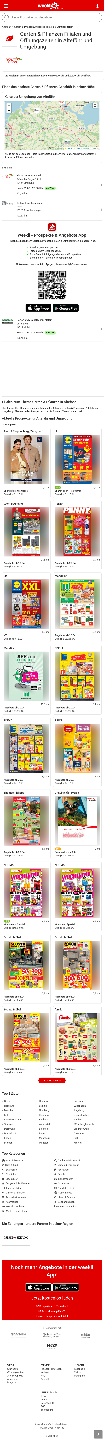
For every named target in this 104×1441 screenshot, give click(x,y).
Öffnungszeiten (15, 1372)
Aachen (77, 1119)
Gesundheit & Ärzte (14, 1197)
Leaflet (68, 148)
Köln (5, 1115)
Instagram (79, 1375)
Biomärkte (9, 1174)
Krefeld (76, 1142)
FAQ (43, 1375)
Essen (6, 1138)
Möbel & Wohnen (13, 1206)
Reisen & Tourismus (66, 1165)
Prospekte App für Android (52, 1306)
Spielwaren (62, 1183)
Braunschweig (80, 1128)
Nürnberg (43, 1110)
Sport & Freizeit (64, 1188)
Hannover (43, 1101)
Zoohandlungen (64, 1201)
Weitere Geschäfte (65, 1206)
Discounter (9, 1178)
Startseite (12, 1368)
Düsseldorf (9, 1133)
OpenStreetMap (82, 148)
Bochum (42, 1119)
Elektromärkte (12, 1188)
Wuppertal (43, 1124)
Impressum (47, 1409)
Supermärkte (63, 1192)
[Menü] (6, 6)
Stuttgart (8, 1124)
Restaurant (61, 1169)
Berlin (60, 8)
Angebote (12, 1379)
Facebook (79, 1368)
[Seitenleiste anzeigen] (98, 1434)
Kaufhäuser (10, 1201)
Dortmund (8, 1128)
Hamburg (8, 1105)
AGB (43, 1406)
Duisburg (43, 1115)
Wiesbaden (79, 1105)
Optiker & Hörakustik (67, 1160)
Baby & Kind (10, 1165)
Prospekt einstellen (51, 1368)
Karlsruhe (78, 1101)
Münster (42, 1142)
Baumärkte (9, 1169)
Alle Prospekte (52, 1080)
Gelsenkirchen (80, 1115)
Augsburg (78, 1110)
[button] (95, 105)
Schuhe (60, 1174)
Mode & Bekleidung (14, 1211)
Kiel (75, 1138)
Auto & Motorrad (13, 1160)
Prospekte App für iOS (52, 1311)
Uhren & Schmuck (65, 1197)
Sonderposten (63, 1178)
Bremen (7, 1142)
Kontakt (45, 1379)
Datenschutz (47, 1403)
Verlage (45, 1372)
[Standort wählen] (98, 6)
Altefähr (6, 26)
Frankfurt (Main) (12, 1119)
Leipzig (42, 1105)
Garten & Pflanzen (13, 1192)
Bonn (41, 1133)
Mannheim (43, 1138)
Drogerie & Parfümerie (15, 1183)
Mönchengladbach (83, 1124)
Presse (44, 1399)
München (8, 1110)
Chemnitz (78, 1133)
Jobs (43, 1396)
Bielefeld (42, 1128)
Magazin (11, 1382)
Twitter (78, 1372)
